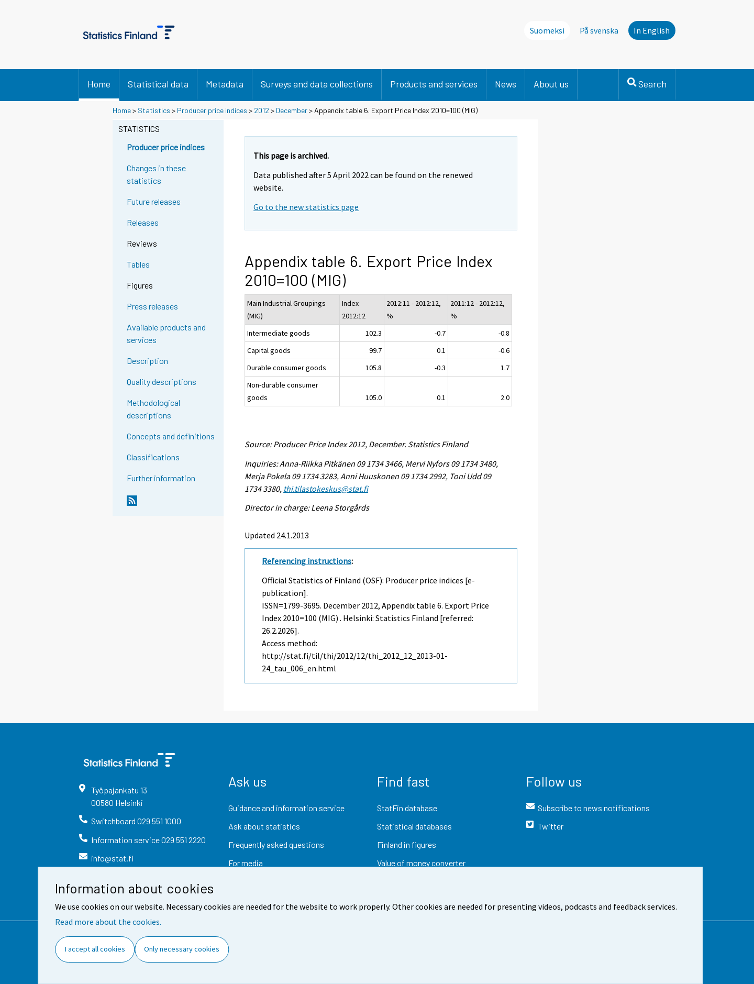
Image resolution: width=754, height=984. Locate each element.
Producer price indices (212, 110)
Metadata (224, 84)
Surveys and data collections (317, 84)
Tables (138, 264)
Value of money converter (421, 863)
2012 (261, 110)
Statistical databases (414, 826)
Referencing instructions (306, 561)
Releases (143, 222)
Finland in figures (406, 844)
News (505, 84)
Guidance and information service (286, 808)
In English (652, 30)
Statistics (154, 110)
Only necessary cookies (181, 949)
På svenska (599, 30)
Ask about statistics (264, 826)
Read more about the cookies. (108, 921)
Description (147, 361)
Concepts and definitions (171, 436)
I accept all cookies (95, 949)
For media (245, 863)
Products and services (434, 84)
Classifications (153, 457)
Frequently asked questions (276, 844)
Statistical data (158, 84)
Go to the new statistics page (306, 207)
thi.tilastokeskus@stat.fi (325, 488)
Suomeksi (547, 30)
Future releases (154, 201)
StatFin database (407, 808)
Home (98, 84)
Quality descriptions (161, 381)
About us (551, 84)
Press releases (152, 306)
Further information (161, 478)
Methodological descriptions (153, 408)
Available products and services (166, 333)
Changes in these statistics (156, 174)
